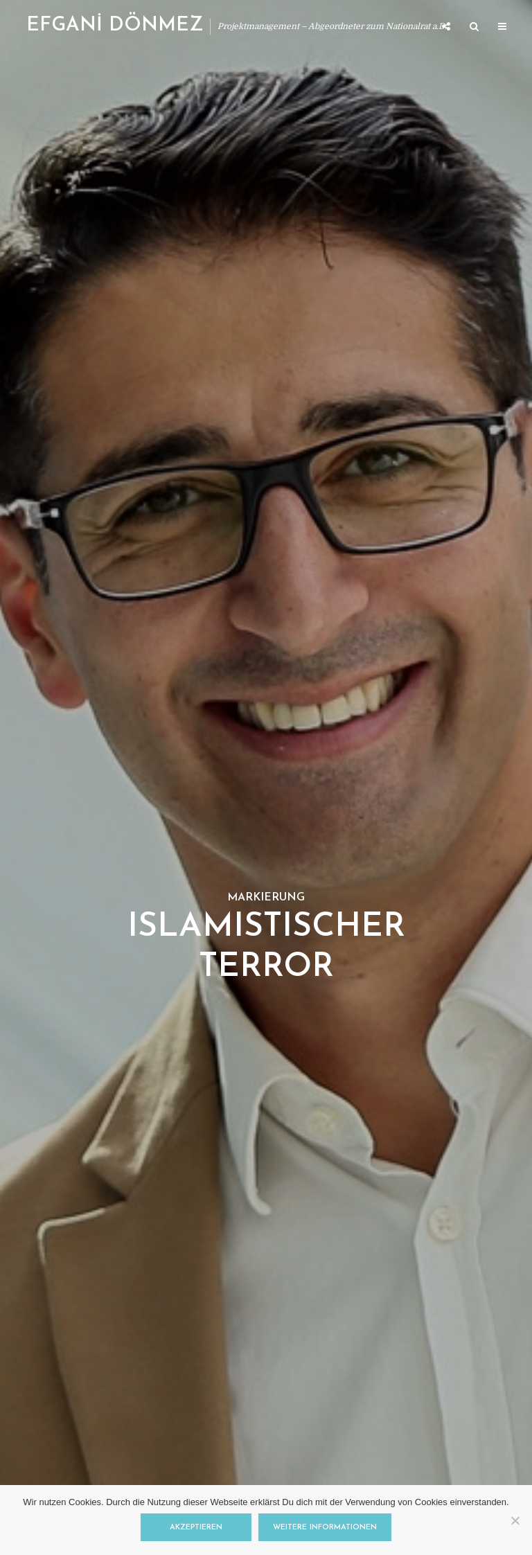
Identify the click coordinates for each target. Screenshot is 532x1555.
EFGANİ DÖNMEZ (114, 25)
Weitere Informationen (325, 1527)
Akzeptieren (196, 1527)
